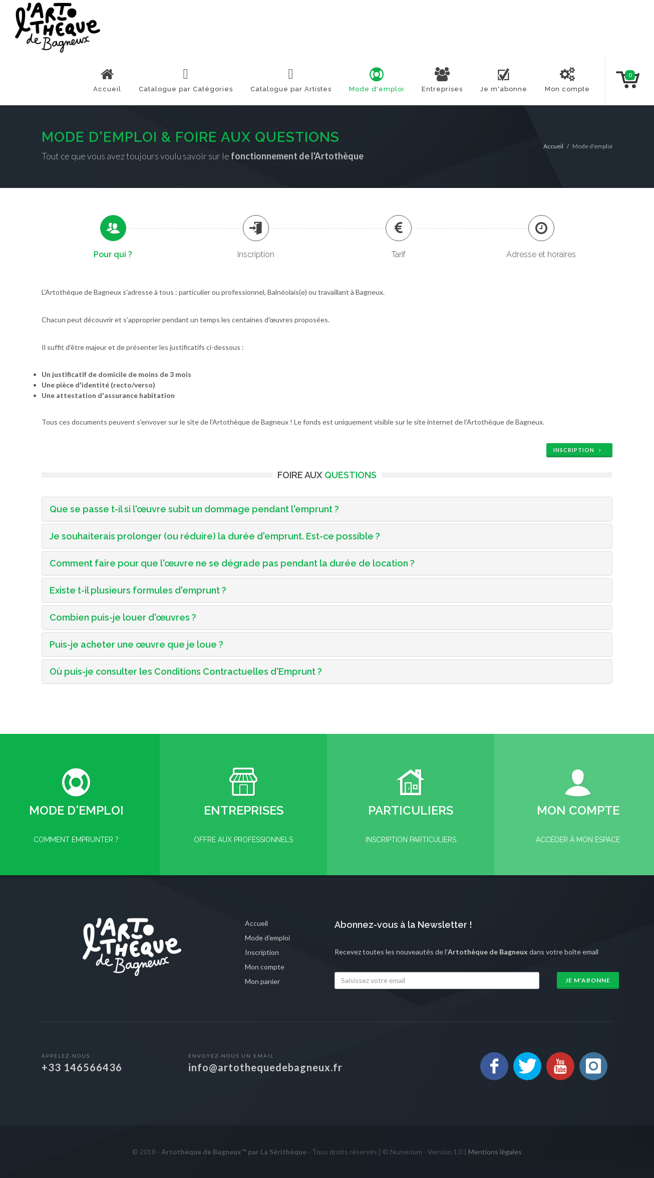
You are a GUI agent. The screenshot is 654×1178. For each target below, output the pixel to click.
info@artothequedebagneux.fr (265, 1067)
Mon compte (264, 966)
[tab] (113, 237)
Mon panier (262, 981)
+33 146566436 (82, 1067)
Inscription (578, 450)
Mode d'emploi (267, 937)
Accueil (553, 146)
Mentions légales (495, 1151)
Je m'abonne (587, 980)
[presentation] (113, 228)
